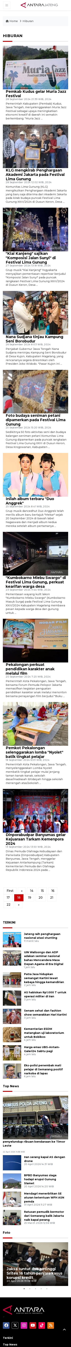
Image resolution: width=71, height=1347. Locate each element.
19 (29, 897)
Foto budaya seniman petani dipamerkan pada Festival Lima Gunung (36, 419)
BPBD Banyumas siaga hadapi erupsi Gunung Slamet (40, 1179)
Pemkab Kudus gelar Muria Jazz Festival (36, 93)
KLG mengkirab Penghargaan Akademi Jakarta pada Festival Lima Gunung (35, 174)
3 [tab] (35, 1253)
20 (41, 897)
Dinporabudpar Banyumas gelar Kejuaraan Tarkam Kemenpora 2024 (36, 839)
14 (31, 891)
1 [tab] (24, 1253)
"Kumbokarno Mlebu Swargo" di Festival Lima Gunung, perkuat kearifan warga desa (36, 582)
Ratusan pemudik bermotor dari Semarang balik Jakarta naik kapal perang (44, 1216)
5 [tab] (47, 1253)
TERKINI (9, 922)
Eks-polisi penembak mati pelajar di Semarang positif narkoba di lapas (43, 1069)
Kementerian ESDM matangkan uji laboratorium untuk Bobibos (44, 1033)
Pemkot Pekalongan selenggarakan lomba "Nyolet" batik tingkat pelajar (34, 752)
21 (51, 897)
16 (52, 891)
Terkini (8, 1302)
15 (42, 891)
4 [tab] (41, 1253)
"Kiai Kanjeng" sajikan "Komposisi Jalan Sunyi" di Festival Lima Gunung (31, 257)
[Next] (19, 904)
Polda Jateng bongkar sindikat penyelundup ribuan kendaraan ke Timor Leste (34, 1141)
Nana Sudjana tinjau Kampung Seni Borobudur (34, 338)
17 (8, 897)
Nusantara (10, 1336)
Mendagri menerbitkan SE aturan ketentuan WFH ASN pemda (44, 1197)
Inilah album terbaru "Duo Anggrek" (30, 500)
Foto (6, 1232)
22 (8, 904)
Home (12, 21)
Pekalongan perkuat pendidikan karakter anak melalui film (30, 669)
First (10, 891)
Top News (11, 1086)
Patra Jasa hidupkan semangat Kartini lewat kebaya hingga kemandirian (44, 978)
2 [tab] (30, 1253)
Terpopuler (11, 1316)
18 (18, 897)
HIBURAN (13, 35)
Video (7, 1329)
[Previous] (22, 890)
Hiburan (28, 21)
